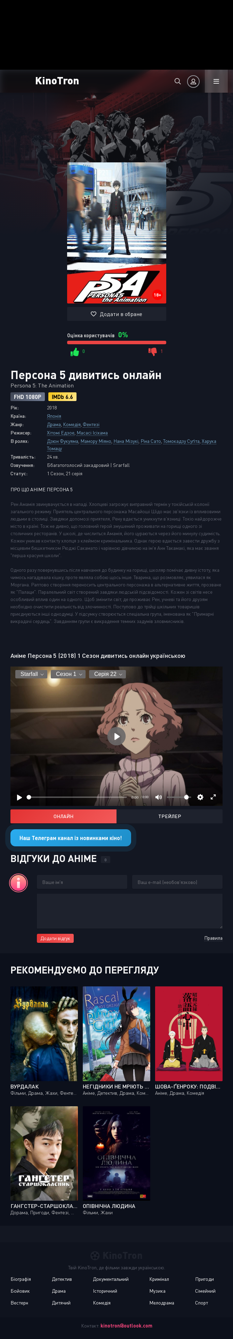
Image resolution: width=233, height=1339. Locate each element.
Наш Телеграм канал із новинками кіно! (70, 837)
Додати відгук (55, 938)
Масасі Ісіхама (92, 433)
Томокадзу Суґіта (181, 441)
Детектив (62, 1279)
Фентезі (91, 424)
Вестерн (19, 1303)
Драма (54, 424)
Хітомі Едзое (60, 433)
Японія (54, 416)
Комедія (72, 424)
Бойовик (20, 1291)
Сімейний (205, 1291)
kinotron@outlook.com (126, 1326)
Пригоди (204, 1279)
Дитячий (61, 1303)
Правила (213, 938)
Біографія (20, 1279)
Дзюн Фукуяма (62, 441)
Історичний (105, 1291)
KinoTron (57, 80)
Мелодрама (161, 1303)
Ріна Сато (150, 441)
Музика (157, 1291)
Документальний (111, 1279)
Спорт (201, 1303)
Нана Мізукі (125, 441)
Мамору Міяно (95, 441)
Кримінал (159, 1279)
